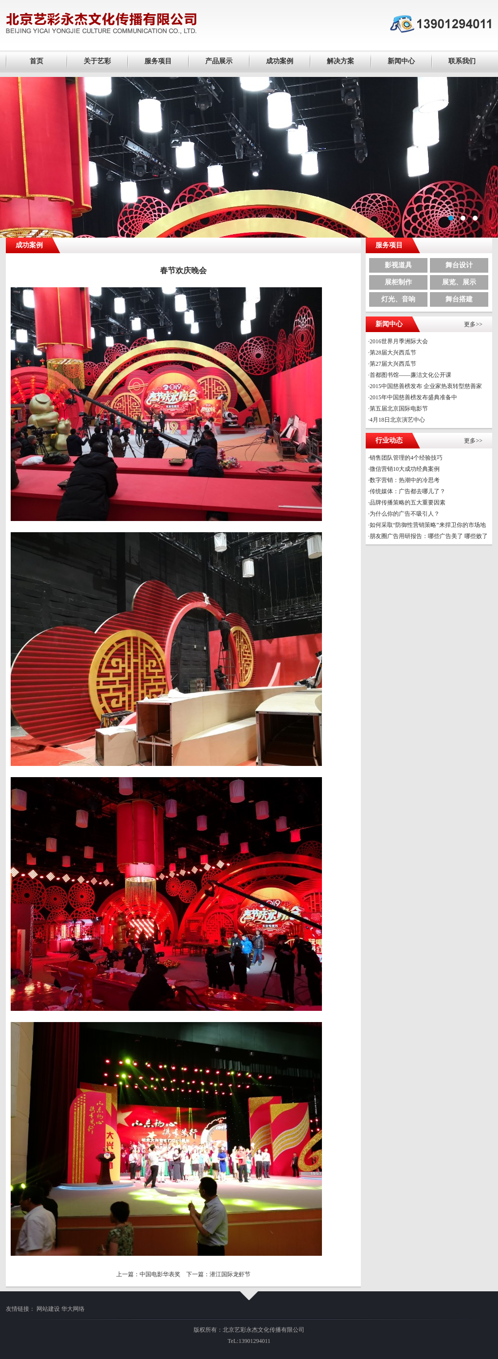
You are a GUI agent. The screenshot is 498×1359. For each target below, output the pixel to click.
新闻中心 (401, 61)
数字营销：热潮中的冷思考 (405, 480)
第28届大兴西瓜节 (393, 352)
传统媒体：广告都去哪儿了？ (407, 491)
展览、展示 (459, 282)
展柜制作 (398, 282)
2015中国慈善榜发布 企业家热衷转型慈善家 (426, 386)
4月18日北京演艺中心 (397, 419)
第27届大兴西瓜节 (393, 363)
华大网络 (73, 1308)
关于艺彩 (97, 61)
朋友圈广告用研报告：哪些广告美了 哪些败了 (429, 536)
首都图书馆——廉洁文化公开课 (410, 375)
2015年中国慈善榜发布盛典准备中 (413, 397)
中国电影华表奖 (160, 1274)
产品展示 (218, 61)
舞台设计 (459, 265)
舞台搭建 (459, 299)
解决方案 (340, 61)
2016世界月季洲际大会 (399, 341)
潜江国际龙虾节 (230, 1274)
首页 (36, 61)
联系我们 (462, 61)
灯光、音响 (398, 299)
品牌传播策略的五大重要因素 (407, 502)
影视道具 (398, 265)
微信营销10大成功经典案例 (405, 468)
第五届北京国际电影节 (399, 408)
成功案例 (279, 61)
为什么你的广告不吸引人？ (405, 513)
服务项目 (158, 61)
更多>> (473, 324)
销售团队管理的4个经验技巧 (406, 457)
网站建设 (48, 1308)
